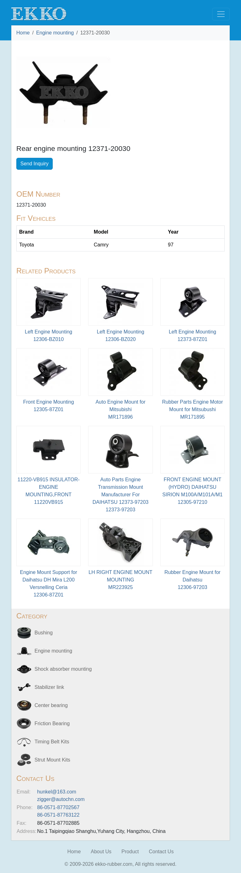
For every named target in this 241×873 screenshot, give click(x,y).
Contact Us (161, 851)
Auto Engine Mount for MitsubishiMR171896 (120, 409)
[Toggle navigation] (221, 14)
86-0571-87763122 (58, 815)
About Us (101, 851)
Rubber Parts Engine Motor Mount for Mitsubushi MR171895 (192, 409)
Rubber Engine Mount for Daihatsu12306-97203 (192, 580)
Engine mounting (55, 32)
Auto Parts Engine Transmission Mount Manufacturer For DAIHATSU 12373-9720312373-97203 (120, 494)
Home (23, 32)
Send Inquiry (34, 163)
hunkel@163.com (56, 791)
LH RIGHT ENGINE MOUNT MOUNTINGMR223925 (120, 580)
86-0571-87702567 (58, 807)
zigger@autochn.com (60, 799)
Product (130, 851)
